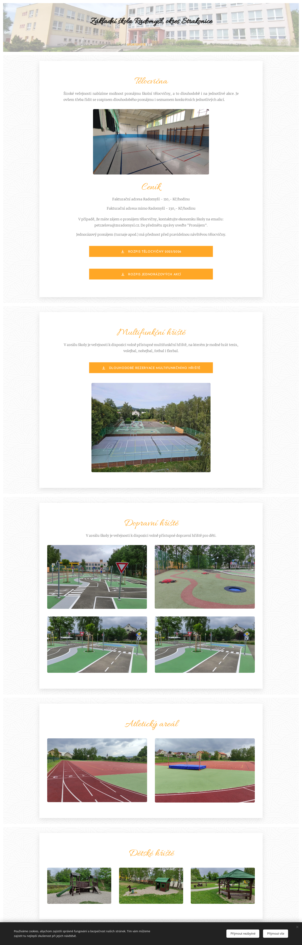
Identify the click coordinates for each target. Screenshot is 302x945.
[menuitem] (57, 45)
